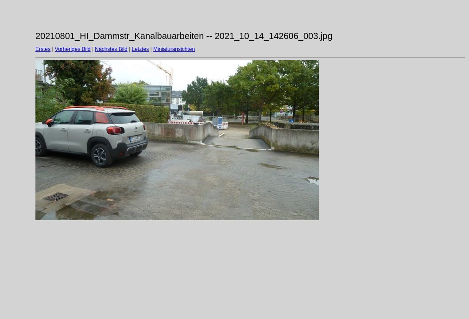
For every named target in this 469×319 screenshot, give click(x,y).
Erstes (42, 49)
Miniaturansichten (174, 49)
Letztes (140, 49)
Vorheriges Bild (73, 49)
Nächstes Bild (111, 49)
